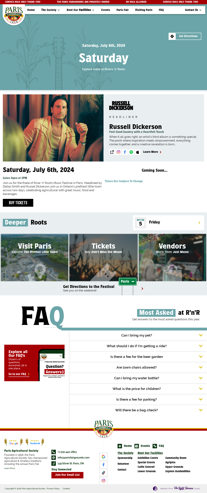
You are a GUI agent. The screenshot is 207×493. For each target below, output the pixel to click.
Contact (66, 488)
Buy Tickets (18, 202)
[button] (50, 10)
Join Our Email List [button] (67, 475)
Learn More (9, 468)
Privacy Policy (53, 488)
